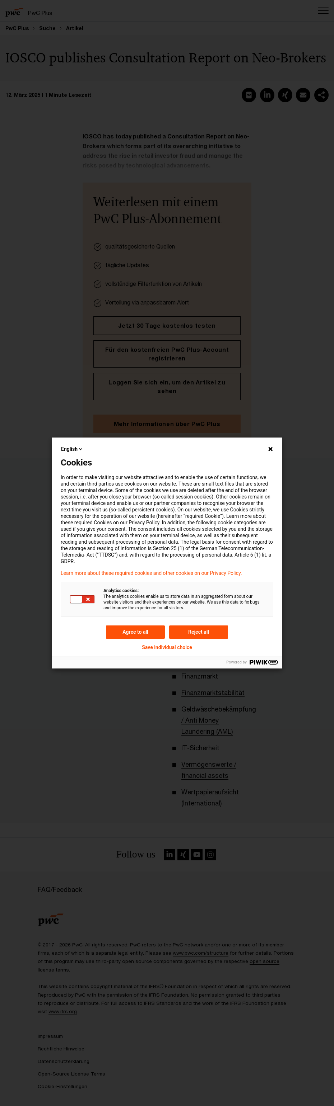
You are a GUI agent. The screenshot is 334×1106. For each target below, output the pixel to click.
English (72, 449)
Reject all (198, 632)
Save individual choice (167, 647)
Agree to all (135, 632)
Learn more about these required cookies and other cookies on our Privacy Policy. (151, 573)
